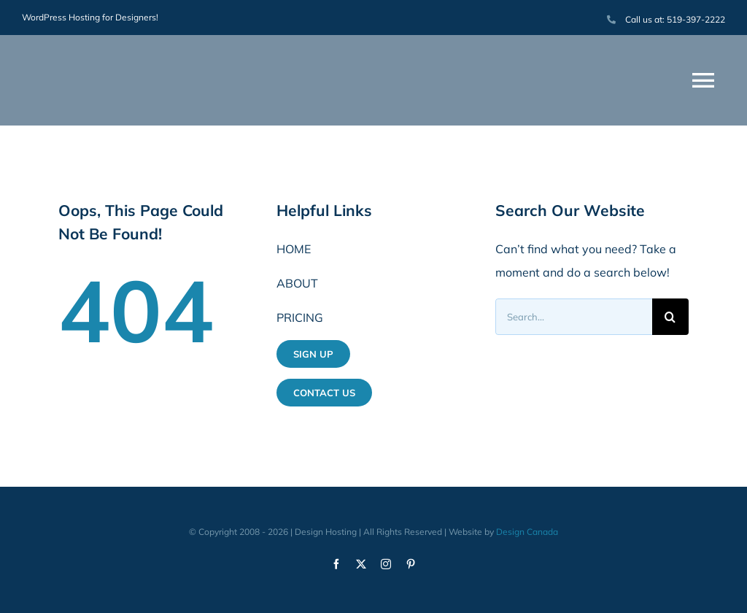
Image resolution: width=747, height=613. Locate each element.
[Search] (670, 316)
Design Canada (527, 531)
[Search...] (573, 316)
